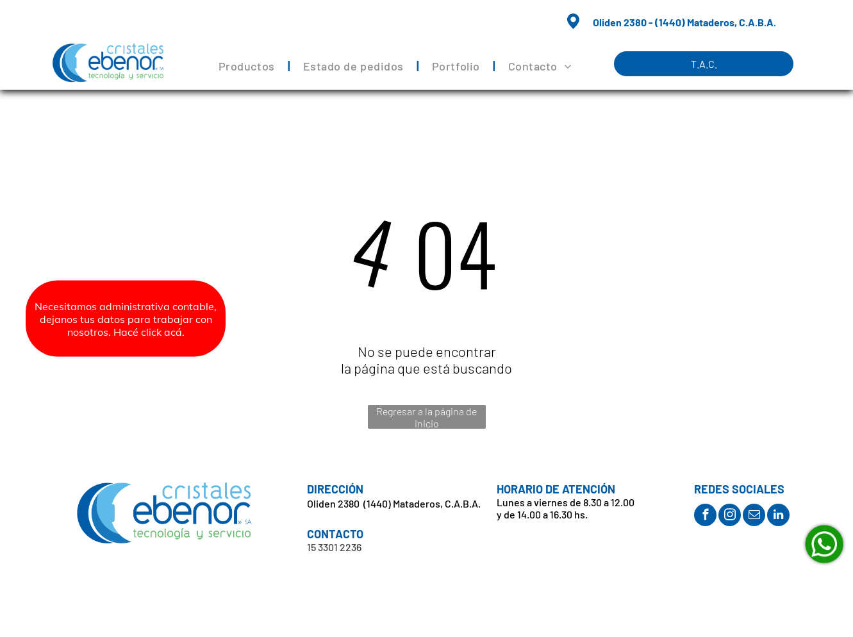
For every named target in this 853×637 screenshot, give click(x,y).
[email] (754, 516)
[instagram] (729, 516)
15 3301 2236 (334, 547)
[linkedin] (778, 516)
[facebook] (705, 516)
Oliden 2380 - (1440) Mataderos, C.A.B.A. (684, 22)
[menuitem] (248, 66)
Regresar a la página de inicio (426, 417)
